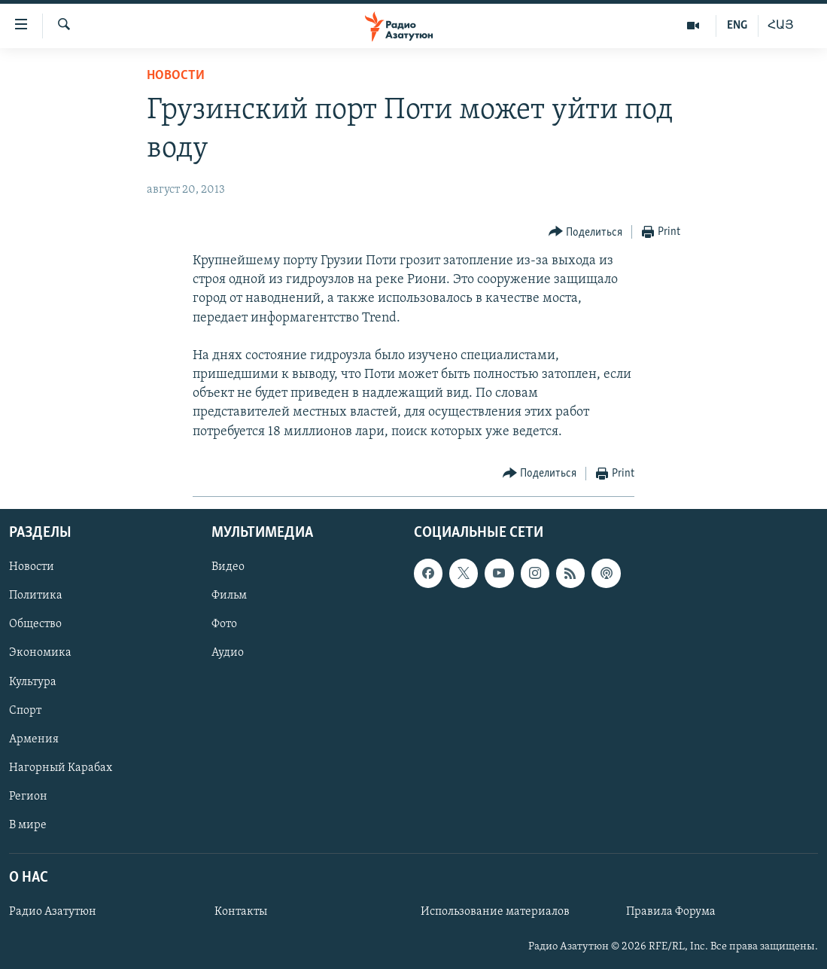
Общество (35, 624)
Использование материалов (495, 912)
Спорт (25, 711)
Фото (224, 624)
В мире (28, 825)
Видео (228, 567)
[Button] (586, 232)
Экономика (40, 653)
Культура (32, 681)
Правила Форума (671, 912)
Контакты (240, 912)
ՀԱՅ (781, 26)
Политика (35, 596)
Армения (34, 739)
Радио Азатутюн (52, 912)
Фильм (229, 596)
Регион (28, 797)
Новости (176, 76)
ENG (737, 26)
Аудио (227, 653)
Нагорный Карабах (60, 768)
